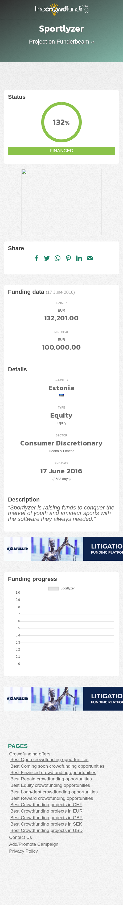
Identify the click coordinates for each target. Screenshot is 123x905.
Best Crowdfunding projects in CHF (46, 804)
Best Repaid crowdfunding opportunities (51, 778)
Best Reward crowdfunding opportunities (51, 798)
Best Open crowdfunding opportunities (49, 759)
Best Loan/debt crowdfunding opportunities (54, 791)
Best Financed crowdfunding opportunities (53, 772)
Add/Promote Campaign (33, 844)
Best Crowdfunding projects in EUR (46, 811)
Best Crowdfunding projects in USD (46, 830)
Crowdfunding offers (29, 754)
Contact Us (20, 837)
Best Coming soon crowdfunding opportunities (57, 766)
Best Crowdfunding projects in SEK (46, 824)
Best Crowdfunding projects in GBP (46, 817)
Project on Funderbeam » (61, 41)
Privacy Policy (23, 851)
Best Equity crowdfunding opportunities (50, 785)
